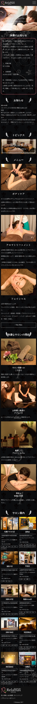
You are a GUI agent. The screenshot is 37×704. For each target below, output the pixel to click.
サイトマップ (18, 695)
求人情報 (4, 695)
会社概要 (10, 695)
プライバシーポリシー (8, 698)
